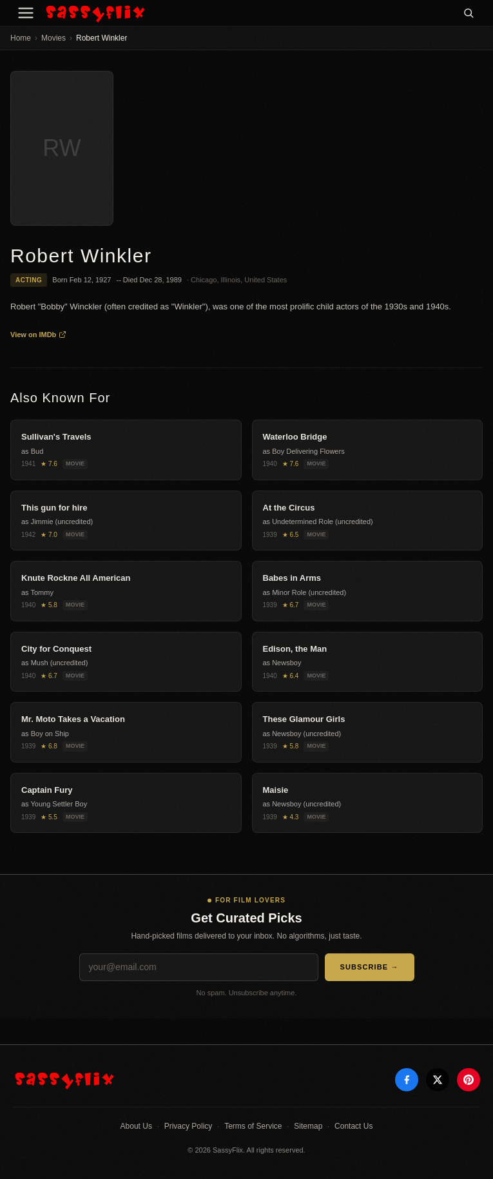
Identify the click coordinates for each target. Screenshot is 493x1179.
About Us (136, 1126)
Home (20, 38)
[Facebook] (406, 1079)
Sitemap (308, 1126)
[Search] (468, 12)
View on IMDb (38, 334)
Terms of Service (253, 1126)
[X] (437, 1079)
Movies (53, 38)
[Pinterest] (468, 1079)
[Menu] (26, 13)
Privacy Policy (188, 1126)
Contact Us (353, 1126)
